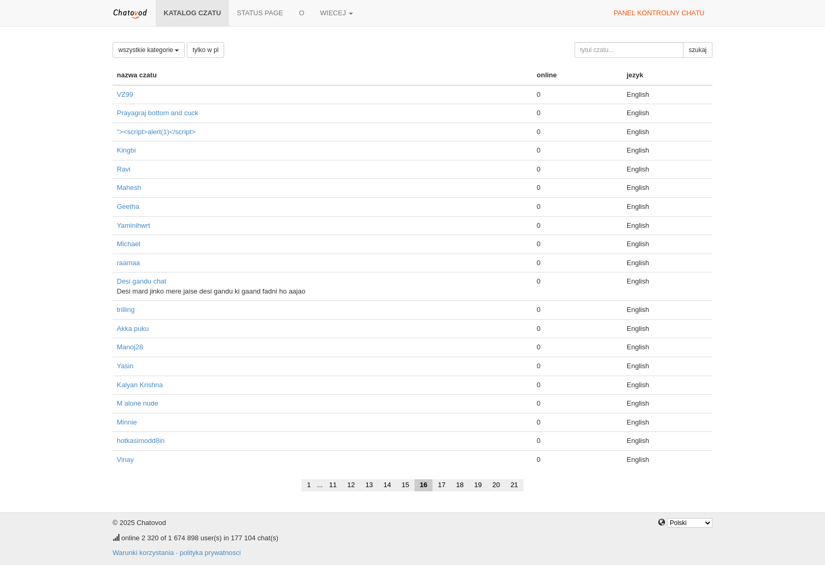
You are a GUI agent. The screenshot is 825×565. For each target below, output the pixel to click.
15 (405, 485)
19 (477, 485)
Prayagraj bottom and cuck (157, 113)
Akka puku (133, 328)
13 (369, 485)
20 (496, 485)
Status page (260, 13)
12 (351, 485)
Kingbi (126, 150)
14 (387, 485)
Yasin (125, 366)
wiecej (336, 13)
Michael (128, 244)
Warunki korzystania (143, 553)
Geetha (128, 206)
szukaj (698, 50)
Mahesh (129, 187)
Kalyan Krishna (140, 385)
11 (332, 485)
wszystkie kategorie (148, 50)
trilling (126, 310)
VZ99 (125, 94)
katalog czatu (192, 13)
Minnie (127, 422)
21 (514, 485)
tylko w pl (205, 50)
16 (423, 485)
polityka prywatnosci (209, 553)
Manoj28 (130, 347)
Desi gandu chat (141, 281)
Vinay (125, 459)
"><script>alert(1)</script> (156, 132)
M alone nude (137, 403)
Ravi (123, 169)
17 (441, 485)
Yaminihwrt (133, 225)
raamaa (128, 263)
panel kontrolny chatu (659, 13)
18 (460, 485)
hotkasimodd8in (141, 441)
